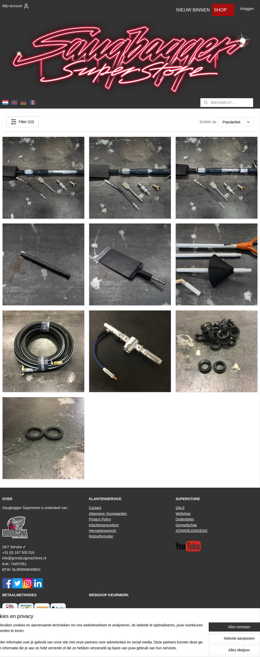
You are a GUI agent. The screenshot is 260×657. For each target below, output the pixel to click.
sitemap (121, 647)
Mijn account (15, 6)
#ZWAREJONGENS (191, 531)
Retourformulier (101, 536)
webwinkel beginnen (146, 647)
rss (130, 647)
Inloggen (247, 9)
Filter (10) (22, 122)
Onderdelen (184, 519)
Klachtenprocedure (104, 525)
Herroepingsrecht (102, 531)
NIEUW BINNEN (193, 9)
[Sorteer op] (235, 122)
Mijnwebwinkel (186, 647)
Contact (95, 508)
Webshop (182, 514)
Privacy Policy (100, 519)
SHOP (223, 9)
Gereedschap (186, 525)
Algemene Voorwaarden (108, 514)
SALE (180, 508)
